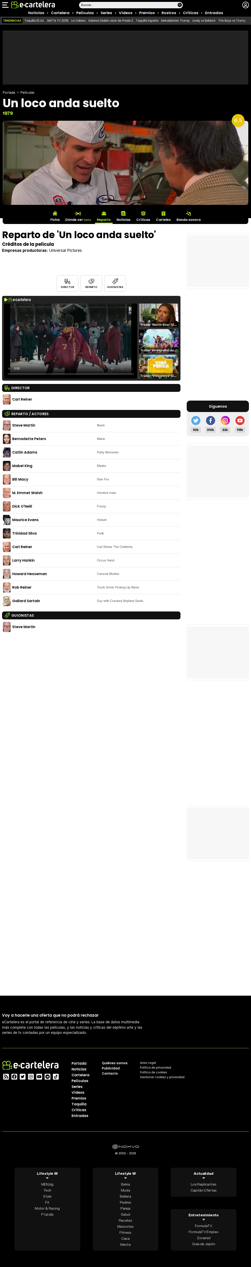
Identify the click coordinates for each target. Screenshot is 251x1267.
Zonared (203, 1237)
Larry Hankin (23, 560)
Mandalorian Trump (175, 20)
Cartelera (60, 12)
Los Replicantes (203, 1184)
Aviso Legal (148, 1062)
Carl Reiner (22, 399)
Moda (125, 1190)
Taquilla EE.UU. (34, 20)
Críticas (190, 12)
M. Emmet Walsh (27, 492)
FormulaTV (203, 1225)
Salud (125, 1214)
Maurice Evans (25, 519)
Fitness (125, 1232)
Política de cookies (153, 1072)
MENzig (47, 1184)
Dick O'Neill (22, 506)
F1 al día (47, 1214)
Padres (125, 1202)
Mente (125, 1244)
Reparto (91, 287)
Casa (125, 1238)
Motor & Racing (47, 1208)
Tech (47, 1190)
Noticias (36, 12)
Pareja (125, 1208)
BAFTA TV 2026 (57, 20)
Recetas (125, 1220)
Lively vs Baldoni (204, 20)
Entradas (214, 12)
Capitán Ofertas (204, 1190)
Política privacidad (155, 1067)
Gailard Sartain (26, 600)
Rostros (169, 12)
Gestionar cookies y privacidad (162, 1077)
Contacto (110, 1073)
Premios (147, 12)
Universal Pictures (65, 250)
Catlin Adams (24, 452)
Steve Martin (23, 425)
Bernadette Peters (29, 438)
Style (47, 1196)
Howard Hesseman (29, 573)
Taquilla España (147, 20)
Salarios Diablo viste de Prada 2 (110, 20)
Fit (47, 1202)
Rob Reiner (22, 587)
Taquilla (79, 1103)
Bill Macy (20, 479)
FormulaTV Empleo (203, 1231)
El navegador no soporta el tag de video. (70, 341)
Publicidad (111, 1068)
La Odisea (78, 20)
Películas (85, 12)
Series (106, 12)
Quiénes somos (115, 1063)
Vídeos (125, 12)
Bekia (125, 1184)
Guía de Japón (203, 1243)
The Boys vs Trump (232, 20)
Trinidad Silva (24, 533)
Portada (9, 92)
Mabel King (22, 465)
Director (67, 287)
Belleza (125, 1196)
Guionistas (115, 287)
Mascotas (125, 1226)
